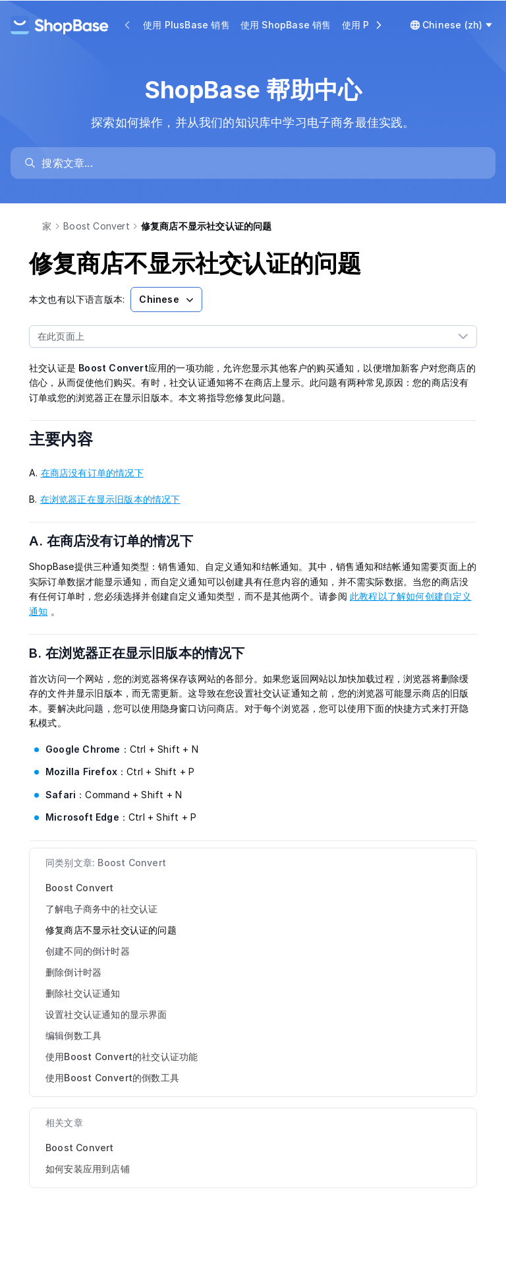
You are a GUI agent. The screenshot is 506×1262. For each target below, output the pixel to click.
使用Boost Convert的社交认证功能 (121, 1056)
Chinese (167, 299)
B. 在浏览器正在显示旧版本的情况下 (145, 653)
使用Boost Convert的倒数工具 (112, 1077)
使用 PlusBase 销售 (186, 24)
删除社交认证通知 (83, 993)
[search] (259, 163)
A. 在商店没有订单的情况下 (119, 541)
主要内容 (70, 439)
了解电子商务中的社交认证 (101, 908)
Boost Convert (96, 226)
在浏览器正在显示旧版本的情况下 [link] (110, 499)
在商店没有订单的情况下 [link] (92, 472)
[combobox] (240, 336)
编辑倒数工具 (73, 1035)
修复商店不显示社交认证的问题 (111, 929)
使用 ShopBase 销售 (285, 24)
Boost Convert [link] (79, 1147)
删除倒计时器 (73, 972)
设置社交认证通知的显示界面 (106, 1014)
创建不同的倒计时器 (87, 951)
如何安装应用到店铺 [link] (87, 1168)
